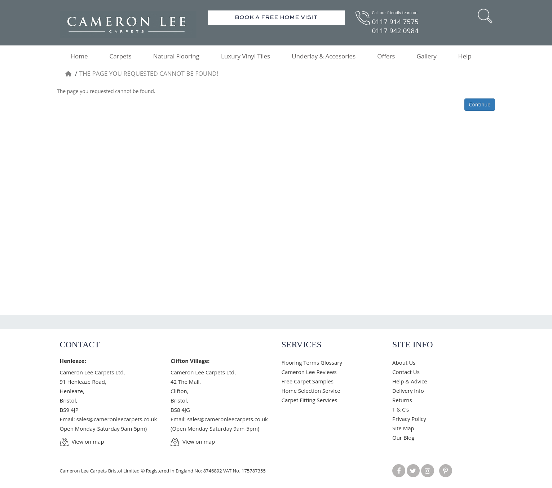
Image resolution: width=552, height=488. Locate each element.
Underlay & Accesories (324, 56)
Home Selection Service (311, 390)
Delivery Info (408, 390)
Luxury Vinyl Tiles (245, 56)
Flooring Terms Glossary (312, 362)
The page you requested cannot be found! (148, 73)
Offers (386, 56)
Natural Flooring (176, 56)
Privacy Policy (409, 418)
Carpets (121, 56)
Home (79, 56)
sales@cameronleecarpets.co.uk (116, 419)
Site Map (403, 428)
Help (465, 56)
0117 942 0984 (395, 30)
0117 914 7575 (395, 21)
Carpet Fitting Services (309, 400)
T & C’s (400, 409)
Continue (479, 104)
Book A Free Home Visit (276, 18)
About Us (403, 362)
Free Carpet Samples (308, 381)
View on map (82, 441)
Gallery (426, 56)
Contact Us (406, 371)
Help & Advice (409, 381)
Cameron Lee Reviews (309, 371)
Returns (402, 400)
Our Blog (403, 437)
